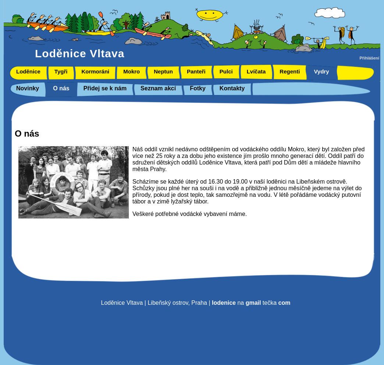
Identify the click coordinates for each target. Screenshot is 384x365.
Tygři (61, 71)
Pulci (226, 71)
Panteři (196, 71)
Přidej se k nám (105, 88)
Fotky (198, 88)
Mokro (131, 71)
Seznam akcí (158, 88)
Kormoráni (95, 71)
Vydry (321, 71)
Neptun (163, 71)
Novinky (27, 88)
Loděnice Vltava (79, 53)
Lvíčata (256, 71)
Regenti (290, 71)
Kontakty (232, 88)
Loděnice (28, 71)
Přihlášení (369, 58)
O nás (61, 88)
